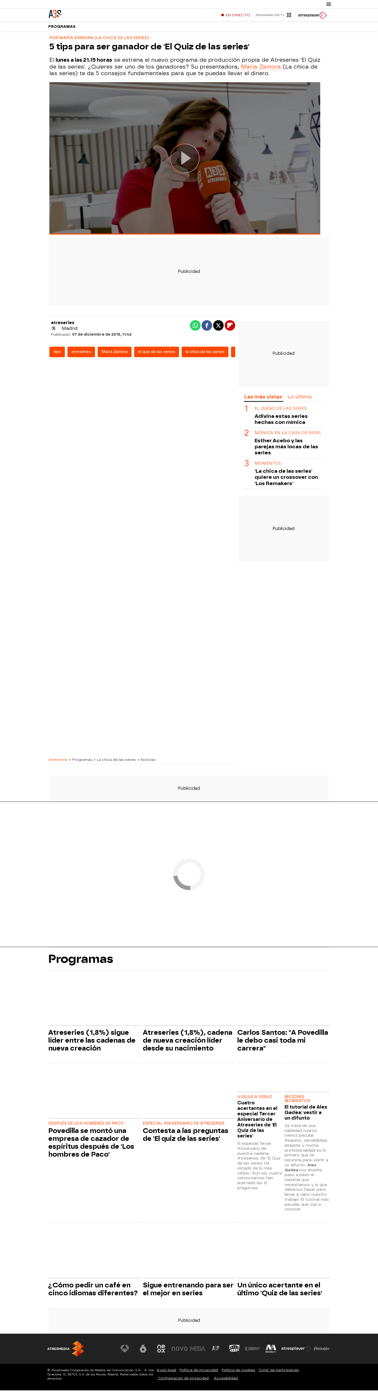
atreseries (81, 354)
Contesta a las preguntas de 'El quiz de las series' (185, 1137)
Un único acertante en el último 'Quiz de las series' (279, 1292)
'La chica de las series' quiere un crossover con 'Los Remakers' (286, 480)
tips (57, 354)
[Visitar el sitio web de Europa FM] (252, 1351)
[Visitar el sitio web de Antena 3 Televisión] (125, 1351)
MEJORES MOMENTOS (297, 1101)
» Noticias (147, 762)
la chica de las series (205, 354)
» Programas (80, 762)
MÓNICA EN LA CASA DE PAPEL (288, 435)
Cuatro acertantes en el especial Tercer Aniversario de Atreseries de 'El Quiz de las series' (257, 1122)
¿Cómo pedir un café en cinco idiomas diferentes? (93, 1292)
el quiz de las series (156, 354)
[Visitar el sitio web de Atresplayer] (296, 1351)
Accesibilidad (226, 1381)
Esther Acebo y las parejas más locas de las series (286, 449)
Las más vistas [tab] (263, 399)
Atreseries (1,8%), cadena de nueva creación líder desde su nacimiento (187, 1043)
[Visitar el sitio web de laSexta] (143, 1351)
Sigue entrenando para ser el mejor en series (188, 1292)
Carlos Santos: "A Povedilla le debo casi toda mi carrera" (282, 1043)
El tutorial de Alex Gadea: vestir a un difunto (306, 1115)
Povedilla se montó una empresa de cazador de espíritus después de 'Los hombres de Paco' (91, 1145)
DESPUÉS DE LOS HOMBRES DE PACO (86, 1126)
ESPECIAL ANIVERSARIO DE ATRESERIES (183, 1126)
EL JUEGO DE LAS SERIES (281, 411)
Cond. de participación (279, 1373)
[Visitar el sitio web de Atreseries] (216, 1351)
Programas (62, 29)
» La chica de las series (115, 762)
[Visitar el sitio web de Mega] (198, 1351)
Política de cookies (238, 1373)
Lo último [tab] (299, 399)
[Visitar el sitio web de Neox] (161, 1351)
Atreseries (57, 762)
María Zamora (261, 69)
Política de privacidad (199, 1373)
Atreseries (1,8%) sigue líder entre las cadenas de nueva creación (91, 1043)
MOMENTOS (268, 466)
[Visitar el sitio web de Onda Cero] (234, 1351)
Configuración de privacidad (183, 1381)
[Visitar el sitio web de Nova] (179, 1351)
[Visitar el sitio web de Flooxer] (321, 1351)
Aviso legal (166, 1373)
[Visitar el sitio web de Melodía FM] (271, 1351)
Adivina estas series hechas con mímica (281, 422)
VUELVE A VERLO (254, 1099)
